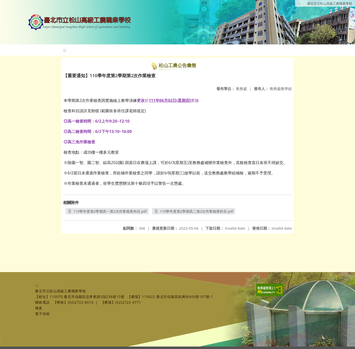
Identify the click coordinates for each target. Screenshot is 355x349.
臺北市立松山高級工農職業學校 (329, 3)
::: (299, 3)
